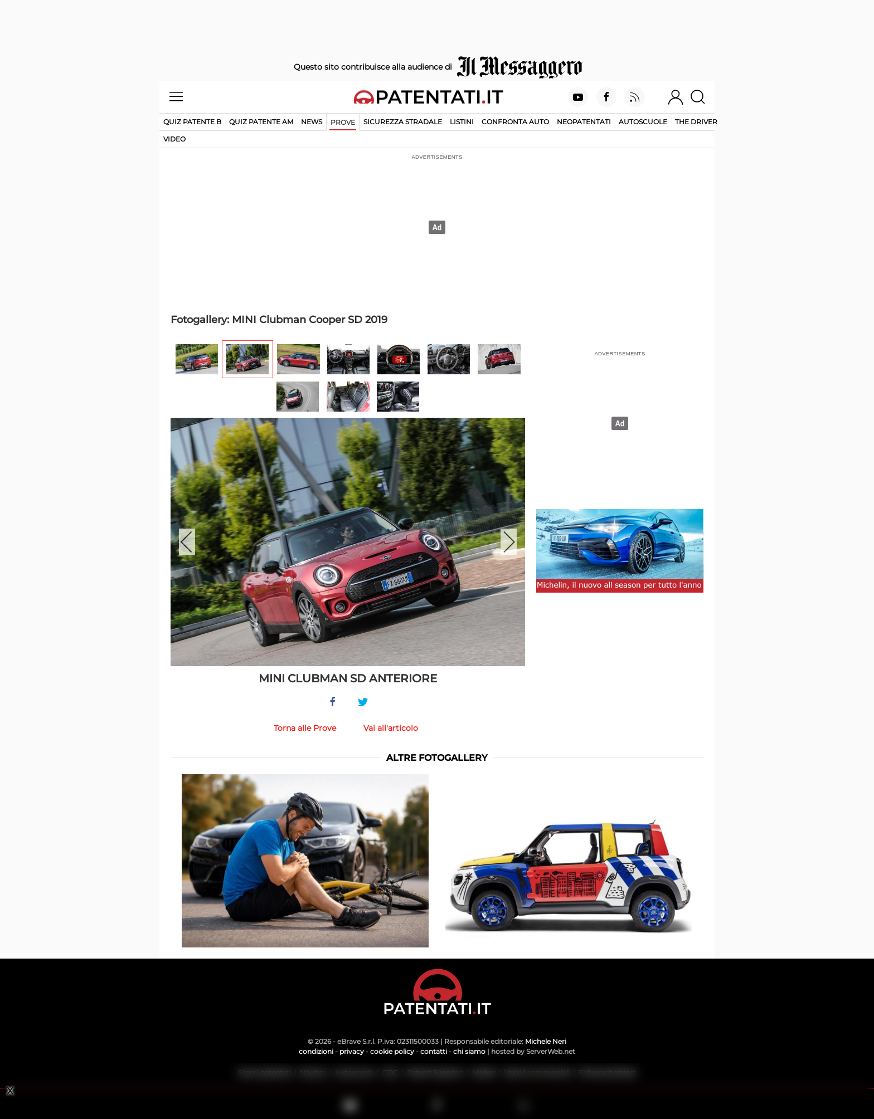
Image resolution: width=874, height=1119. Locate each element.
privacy (351, 1051)
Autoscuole (643, 122)
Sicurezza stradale (402, 122)
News (311, 122)
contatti (433, 1051)
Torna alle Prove (305, 728)
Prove (343, 122)
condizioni (316, 1051)
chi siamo (469, 1051)
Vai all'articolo (390, 728)
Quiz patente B (192, 122)
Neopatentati (584, 122)
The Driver (696, 122)
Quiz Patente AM (261, 122)
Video (174, 139)
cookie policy (392, 1051)
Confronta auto (515, 122)
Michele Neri (545, 1041)
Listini (462, 122)
